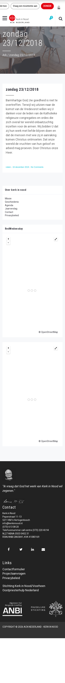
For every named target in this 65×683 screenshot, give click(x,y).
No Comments (37, 167)
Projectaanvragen (14, 573)
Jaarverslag (11, 208)
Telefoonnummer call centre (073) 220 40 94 (25, 530)
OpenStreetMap (49, 332)
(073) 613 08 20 (10, 526)
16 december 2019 (21, 167)
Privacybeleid (12, 215)
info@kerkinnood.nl (12, 523)
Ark (4, 55)
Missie (8, 198)
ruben (8, 167)
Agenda (9, 205)
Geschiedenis (12, 202)
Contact (9, 212)
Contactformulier (13, 569)
